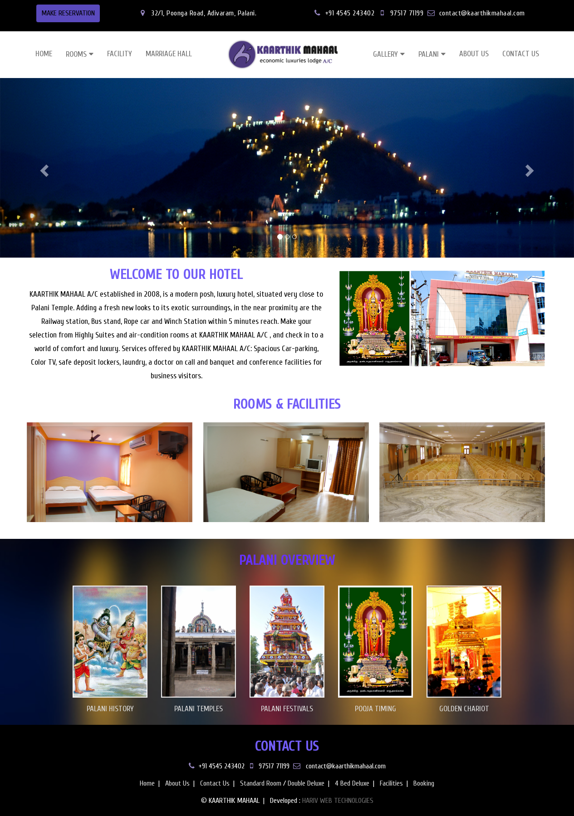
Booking (423, 783)
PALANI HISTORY (110, 708)
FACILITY (119, 53)
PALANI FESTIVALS (287, 708)
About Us (177, 783)
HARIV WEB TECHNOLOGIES (337, 800)
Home (147, 783)
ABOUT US (474, 53)
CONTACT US (520, 53)
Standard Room (260, 783)
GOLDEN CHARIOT (464, 708)
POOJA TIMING (375, 708)
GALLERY (385, 54)
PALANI (428, 54)
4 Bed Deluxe (352, 783)
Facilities (391, 783)
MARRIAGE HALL (169, 53)
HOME (43, 53)
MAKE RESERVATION (68, 13)
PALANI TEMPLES (198, 708)
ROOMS (76, 54)
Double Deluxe (306, 783)
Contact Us (215, 783)
